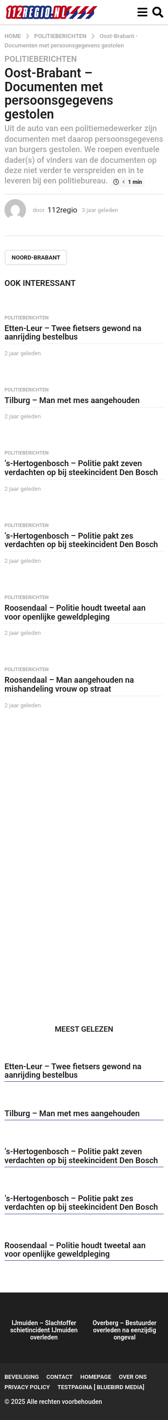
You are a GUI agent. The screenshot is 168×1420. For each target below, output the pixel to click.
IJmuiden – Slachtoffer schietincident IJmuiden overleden (44, 1330)
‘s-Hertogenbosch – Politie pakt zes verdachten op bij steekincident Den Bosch (81, 540)
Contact (60, 1376)
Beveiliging (21, 1376)
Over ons (132, 1376)
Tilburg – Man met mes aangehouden (72, 400)
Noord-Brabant (36, 257)
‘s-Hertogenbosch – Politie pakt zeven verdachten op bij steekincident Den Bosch (81, 468)
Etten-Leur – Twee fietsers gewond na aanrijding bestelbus (73, 332)
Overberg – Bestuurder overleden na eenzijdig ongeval (125, 1330)
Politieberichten (40, 59)
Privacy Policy (27, 1387)
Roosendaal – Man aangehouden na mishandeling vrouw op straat (69, 684)
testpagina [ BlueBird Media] (100, 1387)
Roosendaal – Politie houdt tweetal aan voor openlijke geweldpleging (75, 612)
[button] (142, 12)
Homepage (95, 1376)
